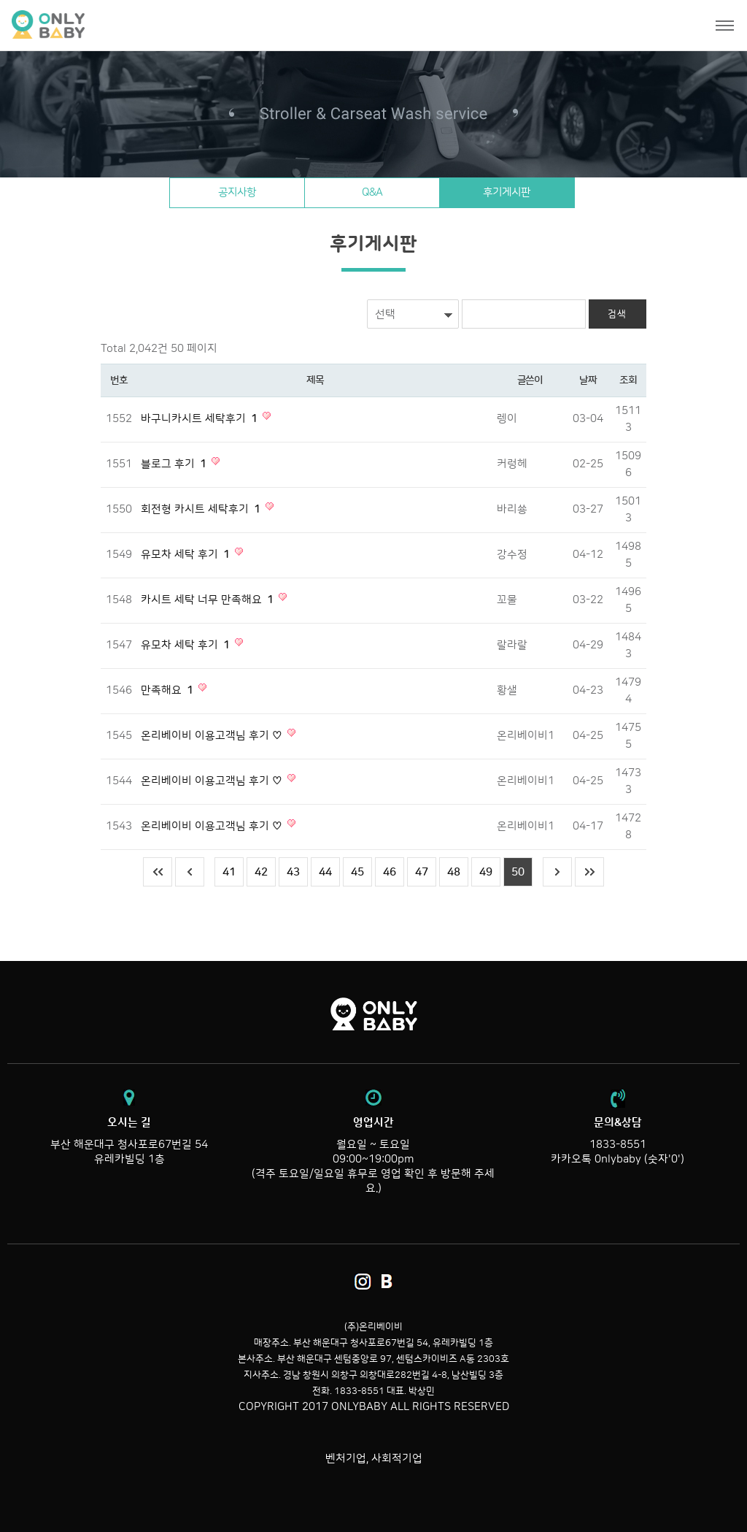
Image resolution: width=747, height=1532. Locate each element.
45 (357, 872)
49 (485, 872)
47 (421, 872)
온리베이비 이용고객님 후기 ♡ (213, 735)
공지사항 (237, 192)
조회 (627, 380)
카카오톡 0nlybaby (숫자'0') (617, 1159)
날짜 (587, 380)
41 (229, 872)
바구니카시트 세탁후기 (200, 419)
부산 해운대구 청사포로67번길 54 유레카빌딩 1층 (129, 1140)
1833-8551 (617, 1144)
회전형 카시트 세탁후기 (202, 509)
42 (261, 872)
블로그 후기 (175, 464)
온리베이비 (104, 25)
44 (325, 872)
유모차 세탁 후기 (187, 554)
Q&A (372, 192)
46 (389, 872)
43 (293, 872)
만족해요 (168, 690)
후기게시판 (506, 192)
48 (453, 872)
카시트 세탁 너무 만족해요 (208, 600)
